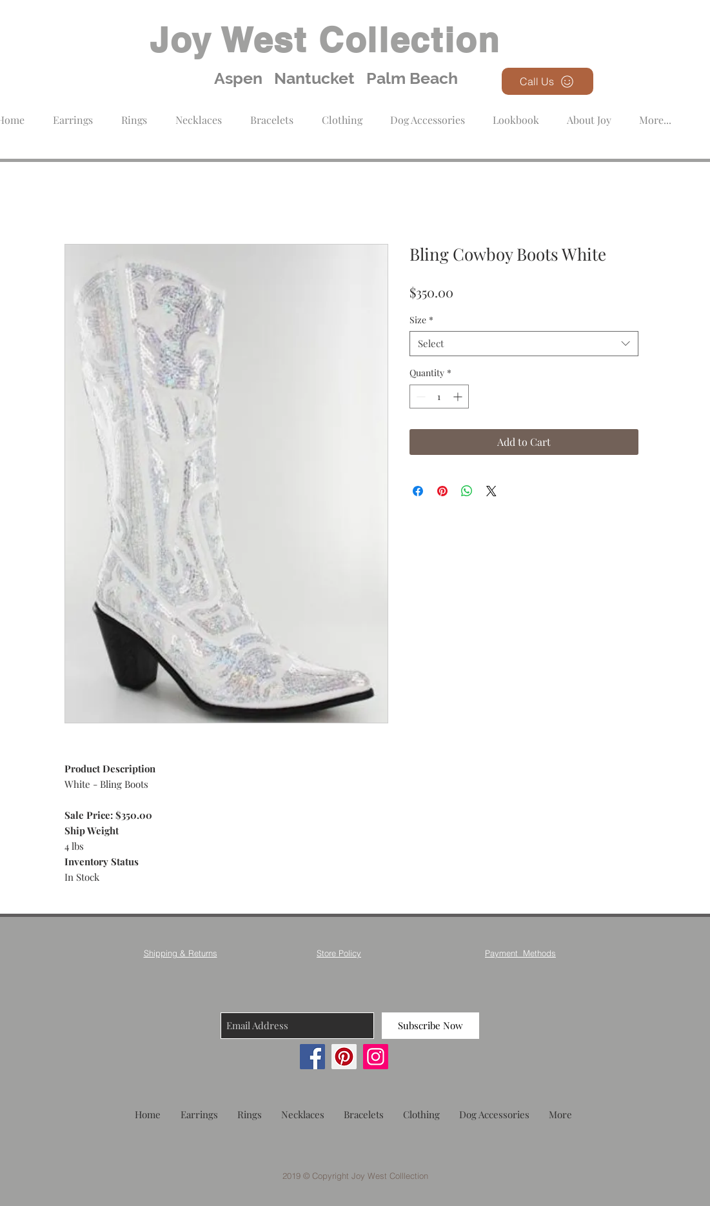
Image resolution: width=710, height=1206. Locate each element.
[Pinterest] (344, 1056)
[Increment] (459, 396)
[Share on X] (491, 491)
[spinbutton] (439, 396)
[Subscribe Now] (430, 1025)
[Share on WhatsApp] (467, 491)
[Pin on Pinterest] (442, 491)
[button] (342, 114)
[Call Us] (547, 81)
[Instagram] (375, 1056)
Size (421, 320)
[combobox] (523, 343)
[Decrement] (419, 396)
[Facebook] (312, 1056)
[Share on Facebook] (418, 491)
